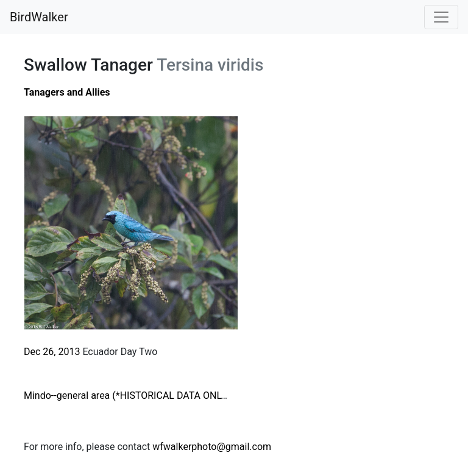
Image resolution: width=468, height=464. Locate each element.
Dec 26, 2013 (52, 351)
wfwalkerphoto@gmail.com (211, 446)
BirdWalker (39, 17)
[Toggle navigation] (441, 17)
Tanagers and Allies (67, 92)
